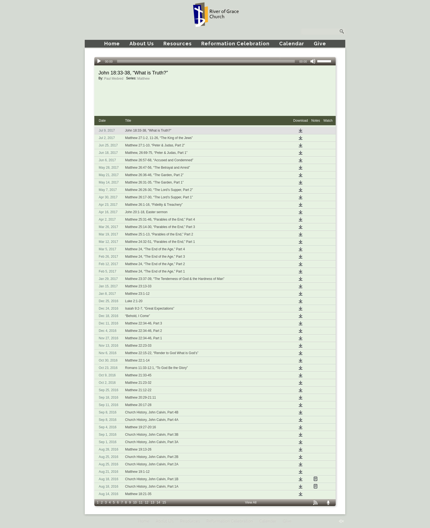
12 (146, 502)
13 (152, 502)
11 (141, 502)
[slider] (206, 61)
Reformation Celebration (235, 43)
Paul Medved (113, 78)
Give (320, 43)
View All (250, 502)
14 (158, 502)
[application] (215, 61)
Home (112, 43)
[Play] (99, 61)
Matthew (143, 78)
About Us (141, 43)
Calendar (291, 43)
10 (135, 502)
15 (164, 502)
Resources (177, 43)
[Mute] (313, 61)
